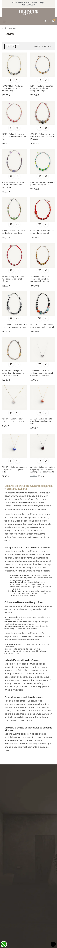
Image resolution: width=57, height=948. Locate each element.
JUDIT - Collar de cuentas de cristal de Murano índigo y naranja (41, 88)
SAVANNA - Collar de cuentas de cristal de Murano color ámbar (39, 278)
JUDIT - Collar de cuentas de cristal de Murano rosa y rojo (14, 136)
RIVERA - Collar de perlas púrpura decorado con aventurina (13, 184)
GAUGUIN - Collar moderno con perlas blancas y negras (14, 325)
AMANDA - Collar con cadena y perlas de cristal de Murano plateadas (41, 373)
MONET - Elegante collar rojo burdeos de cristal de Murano (13, 278)
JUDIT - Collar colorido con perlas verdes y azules (42, 183)
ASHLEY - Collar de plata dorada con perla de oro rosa (41, 421)
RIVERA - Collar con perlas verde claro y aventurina (13, 231)
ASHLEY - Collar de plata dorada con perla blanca (13, 420)
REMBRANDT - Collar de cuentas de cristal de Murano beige (12, 88)
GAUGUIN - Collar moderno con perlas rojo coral (42, 231)
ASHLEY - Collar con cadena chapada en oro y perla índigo (14, 469)
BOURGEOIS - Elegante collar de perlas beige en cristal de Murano (13, 373)
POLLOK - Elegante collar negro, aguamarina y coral (42, 325)
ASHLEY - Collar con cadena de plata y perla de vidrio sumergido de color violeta (42, 469)
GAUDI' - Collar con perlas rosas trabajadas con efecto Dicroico (42, 136)
